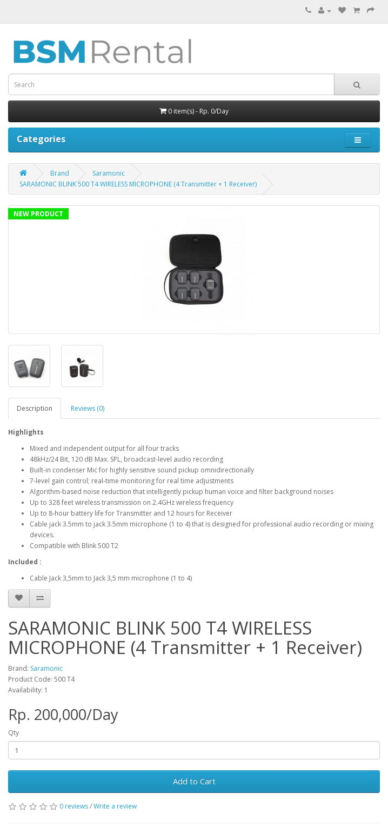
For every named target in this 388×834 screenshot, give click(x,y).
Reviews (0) (87, 408)
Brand (59, 173)
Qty (13, 732)
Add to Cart (194, 781)
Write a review (115, 806)
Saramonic (108, 173)
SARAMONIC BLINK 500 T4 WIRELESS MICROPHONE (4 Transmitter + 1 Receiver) (138, 184)
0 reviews (73, 806)
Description (34, 408)
